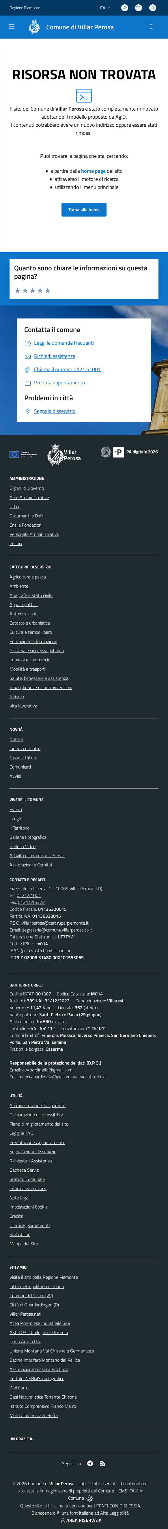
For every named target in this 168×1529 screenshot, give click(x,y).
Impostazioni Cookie (29, 1206)
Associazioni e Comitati (31, 864)
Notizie (16, 739)
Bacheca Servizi (25, 1169)
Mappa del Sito (24, 1243)
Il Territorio (19, 827)
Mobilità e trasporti (28, 668)
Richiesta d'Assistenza (31, 1160)
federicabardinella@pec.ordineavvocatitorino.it (62, 1076)
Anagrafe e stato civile (31, 595)
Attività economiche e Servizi (37, 855)
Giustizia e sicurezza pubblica (37, 650)
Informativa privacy (28, 1188)
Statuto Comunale (27, 1179)
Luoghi (16, 818)
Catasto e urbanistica (30, 622)
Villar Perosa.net (25, 1313)
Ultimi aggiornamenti (30, 1225)
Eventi (16, 809)
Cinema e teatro (25, 748)
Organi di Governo (27, 488)
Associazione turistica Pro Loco (39, 1369)
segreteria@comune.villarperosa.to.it (57, 929)
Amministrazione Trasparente (38, 1105)
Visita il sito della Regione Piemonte (44, 1277)
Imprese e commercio (30, 659)
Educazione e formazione (33, 641)
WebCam (18, 1387)
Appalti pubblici (24, 604)
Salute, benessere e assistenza (39, 678)
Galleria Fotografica (28, 837)
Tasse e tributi (23, 757)
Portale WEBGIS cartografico (37, 1378)
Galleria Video (23, 846)
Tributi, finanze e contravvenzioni (41, 687)
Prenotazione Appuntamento (37, 1142)
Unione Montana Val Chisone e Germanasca (52, 1350)
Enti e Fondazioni (26, 524)
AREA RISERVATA (80, 1520)
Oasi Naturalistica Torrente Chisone (43, 1396)
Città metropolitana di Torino (37, 1286)
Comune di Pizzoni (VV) (31, 1295)
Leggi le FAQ (21, 1133)
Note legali (20, 1197)
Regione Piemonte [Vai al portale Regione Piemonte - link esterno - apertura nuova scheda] (25, 8)
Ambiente (19, 586)
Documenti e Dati (26, 515)
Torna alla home (84, 209)
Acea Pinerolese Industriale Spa (40, 1323)
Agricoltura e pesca (28, 576)
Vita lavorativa (23, 705)
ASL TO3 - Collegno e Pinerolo (39, 1332)
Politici (16, 543)
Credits (16, 1216)
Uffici (14, 506)
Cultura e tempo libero (31, 632)
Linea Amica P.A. (25, 1341)
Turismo (17, 696)
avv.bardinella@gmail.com (47, 1069)
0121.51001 (29, 895)
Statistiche (20, 1234)
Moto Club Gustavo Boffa (34, 1415)
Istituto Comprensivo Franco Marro (43, 1406)
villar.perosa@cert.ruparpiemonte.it (55, 922)
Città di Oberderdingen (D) (34, 1304)
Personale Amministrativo (34, 534)
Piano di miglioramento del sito (39, 1123)
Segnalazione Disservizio (33, 1151)
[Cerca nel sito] (151, 27)
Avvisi (15, 776)
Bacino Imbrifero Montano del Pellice (45, 1360)
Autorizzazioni (23, 613)
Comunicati (20, 766)
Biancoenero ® (45, 1512)
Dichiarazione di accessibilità (36, 1114)
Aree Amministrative (29, 497)
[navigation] (11, 26)
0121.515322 (31, 902)
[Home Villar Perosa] (68, 27)
